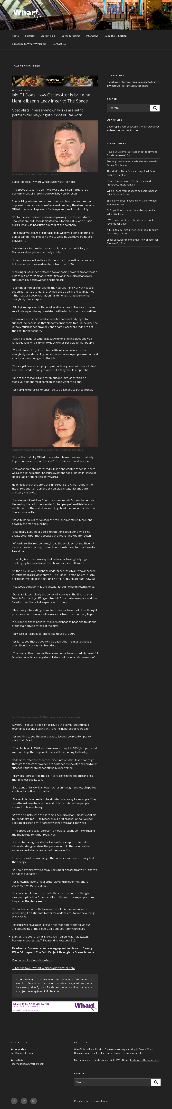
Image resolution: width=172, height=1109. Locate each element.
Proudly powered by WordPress (91, 1101)
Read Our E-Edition (116, 35)
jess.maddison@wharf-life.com (27, 1063)
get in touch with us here (135, 85)
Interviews (92, 35)
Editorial (30, 35)
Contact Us (59, 43)
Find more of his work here (144, 1060)
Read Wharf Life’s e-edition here (32, 960)
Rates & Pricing (70, 35)
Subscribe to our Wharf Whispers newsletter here (43, 181)
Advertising (48, 35)
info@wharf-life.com (22, 1053)
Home (15, 35)
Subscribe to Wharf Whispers (29, 43)
